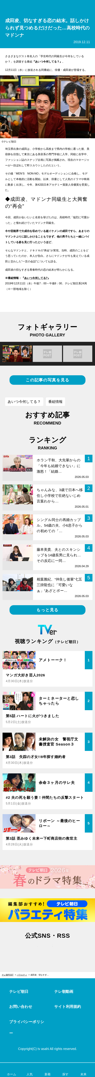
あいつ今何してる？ (24, 402)
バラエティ (22, 975)
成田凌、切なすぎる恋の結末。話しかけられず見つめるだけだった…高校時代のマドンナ (41, 975)
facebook (47, 949)
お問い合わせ (20, 1006)
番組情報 (55, 402)
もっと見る (47, 610)
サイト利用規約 (67, 1006)
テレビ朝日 (18, 991)
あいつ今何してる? (36, 277)
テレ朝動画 (63, 991)
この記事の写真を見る (48, 380)
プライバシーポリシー (26, 1027)
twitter (32, 949)
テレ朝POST (47, 6)
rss (63, 949)
